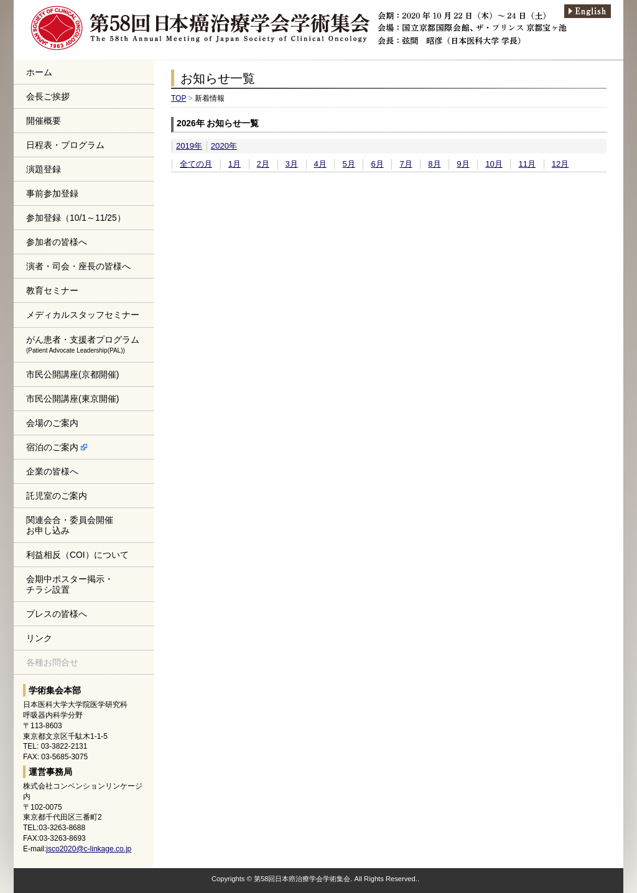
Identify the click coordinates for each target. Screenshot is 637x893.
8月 (434, 164)
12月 (560, 164)
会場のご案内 (52, 423)
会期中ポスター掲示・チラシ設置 (69, 584)
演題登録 (43, 169)
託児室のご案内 (56, 496)
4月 (320, 164)
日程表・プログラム (65, 145)
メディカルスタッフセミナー (82, 315)
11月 (527, 164)
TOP (178, 98)
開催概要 (43, 121)
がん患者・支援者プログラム (82, 344)
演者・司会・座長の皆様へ (78, 266)
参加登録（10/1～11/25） (76, 218)
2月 (263, 164)
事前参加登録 (52, 193)
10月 (494, 164)
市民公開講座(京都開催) (72, 374)
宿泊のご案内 (56, 447)
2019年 (189, 145)
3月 (292, 164)
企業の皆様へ (52, 471)
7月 (405, 164)
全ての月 (196, 164)
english (592, 11)
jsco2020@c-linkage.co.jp (88, 848)
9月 (463, 164)
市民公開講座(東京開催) (72, 399)
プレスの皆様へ (56, 614)
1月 (234, 164)
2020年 (224, 145)
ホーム (39, 72)
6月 (377, 164)
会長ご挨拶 (48, 96)
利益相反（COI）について (77, 555)
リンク (39, 638)
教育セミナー (52, 290)
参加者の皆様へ (56, 242)
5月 (348, 164)
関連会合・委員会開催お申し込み (69, 525)
